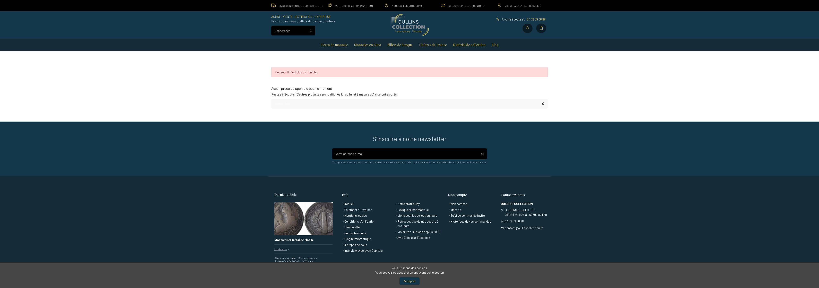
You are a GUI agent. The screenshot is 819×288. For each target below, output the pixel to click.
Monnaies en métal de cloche (294, 240)
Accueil (349, 204)
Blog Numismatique (357, 239)
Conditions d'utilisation (359, 221)
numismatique (309, 258)
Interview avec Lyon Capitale (363, 250)
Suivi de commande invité (467, 215)
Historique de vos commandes (470, 221)
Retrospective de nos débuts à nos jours (417, 224)
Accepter (409, 281)
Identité (455, 210)
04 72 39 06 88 (536, 19)
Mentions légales (355, 215)
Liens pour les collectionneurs (417, 215)
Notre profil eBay (408, 204)
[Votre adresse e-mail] (405, 153)
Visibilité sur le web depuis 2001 (418, 232)
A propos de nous (355, 245)
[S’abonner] (482, 153)
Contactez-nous (355, 233)
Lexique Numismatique (413, 210)
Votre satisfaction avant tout (354, 5)
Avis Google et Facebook (413, 237)
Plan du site (352, 227)
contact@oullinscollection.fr (524, 228)
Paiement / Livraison (358, 210)
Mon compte (458, 204)
